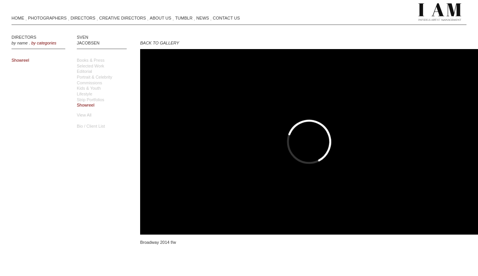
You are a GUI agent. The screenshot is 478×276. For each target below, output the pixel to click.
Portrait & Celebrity (94, 77)
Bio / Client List (91, 126)
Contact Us (226, 18)
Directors (83, 18)
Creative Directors (122, 18)
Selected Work (90, 66)
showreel (20, 60)
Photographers (47, 18)
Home (18, 18)
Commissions (89, 82)
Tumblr (183, 18)
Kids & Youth (89, 88)
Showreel (85, 105)
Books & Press (90, 60)
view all (84, 115)
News (202, 18)
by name (20, 43)
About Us (160, 18)
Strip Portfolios (90, 99)
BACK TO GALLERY (159, 43)
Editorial (84, 71)
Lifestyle (84, 94)
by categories (43, 43)
